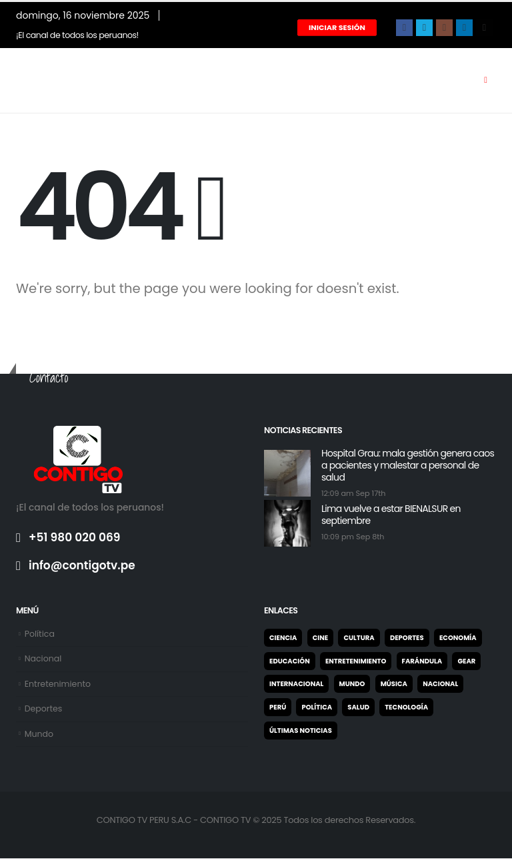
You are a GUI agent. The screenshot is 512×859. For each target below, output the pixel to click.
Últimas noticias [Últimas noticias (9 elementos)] (300, 731)
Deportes (44, 709)
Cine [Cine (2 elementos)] (321, 638)
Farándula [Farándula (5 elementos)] (422, 661)
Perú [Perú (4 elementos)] (277, 707)
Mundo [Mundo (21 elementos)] (352, 684)
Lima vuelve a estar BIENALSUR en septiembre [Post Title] (391, 514)
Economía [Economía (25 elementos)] (458, 638)
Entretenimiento (58, 683)
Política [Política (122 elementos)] (316, 707)
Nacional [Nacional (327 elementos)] (440, 684)
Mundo (39, 734)
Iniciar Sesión (337, 27)
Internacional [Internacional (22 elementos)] (296, 684)
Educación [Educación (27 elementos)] (289, 661)
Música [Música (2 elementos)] (394, 684)
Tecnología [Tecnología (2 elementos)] (406, 707)
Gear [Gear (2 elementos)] (466, 661)
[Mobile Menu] (485, 80)
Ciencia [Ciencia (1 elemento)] (283, 638)
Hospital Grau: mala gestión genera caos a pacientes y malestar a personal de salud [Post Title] (407, 465)
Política (40, 633)
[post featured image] (287, 473)
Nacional (43, 658)
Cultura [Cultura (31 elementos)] (358, 638)
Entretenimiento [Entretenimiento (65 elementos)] (355, 661)
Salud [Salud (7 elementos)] (358, 707)
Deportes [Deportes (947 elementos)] (407, 638)
